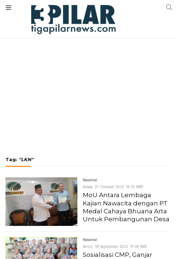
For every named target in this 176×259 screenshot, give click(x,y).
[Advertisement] (88, 63)
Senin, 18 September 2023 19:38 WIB (115, 246)
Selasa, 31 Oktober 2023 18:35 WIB (113, 186)
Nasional (90, 179)
